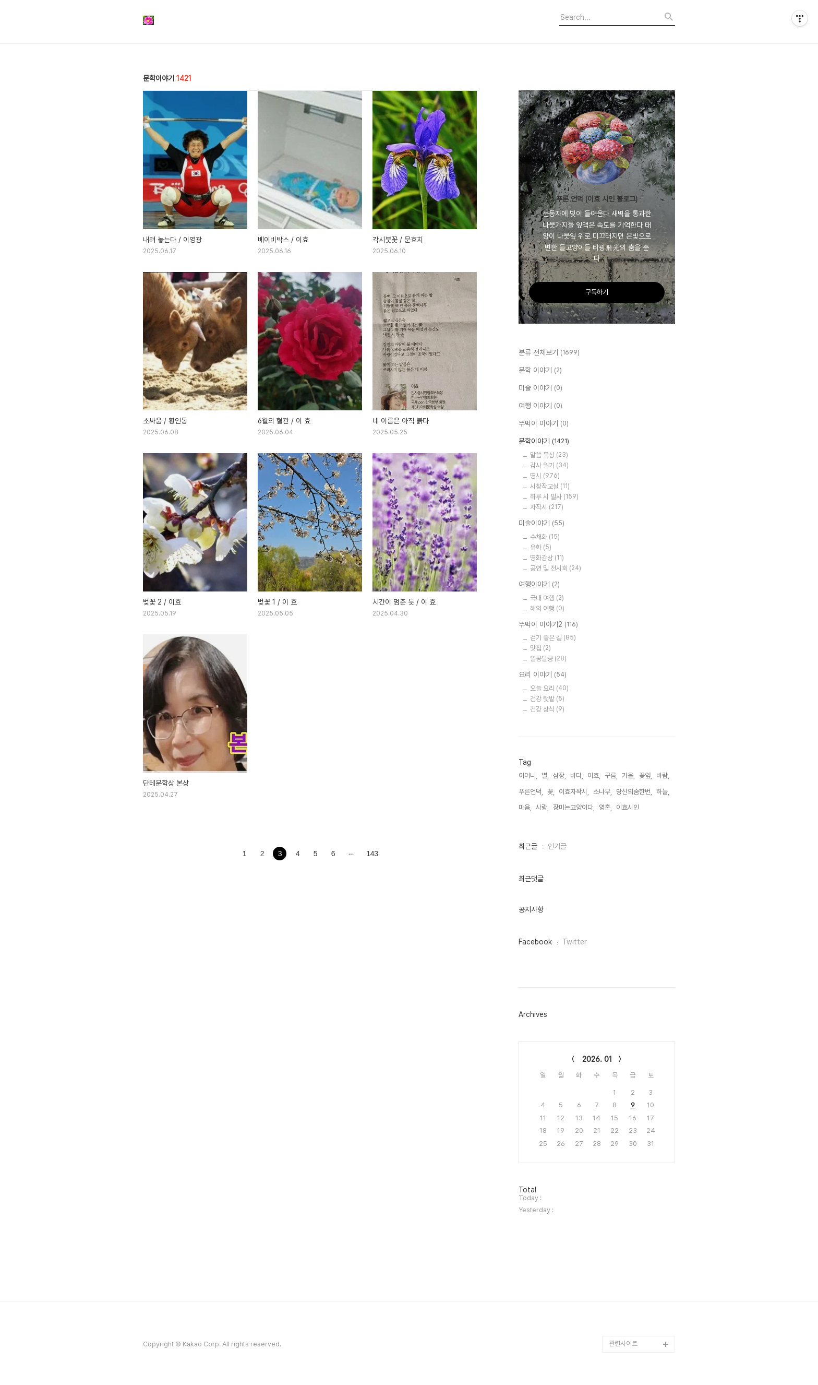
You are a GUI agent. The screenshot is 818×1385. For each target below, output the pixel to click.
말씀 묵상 (549, 455)
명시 (545, 476)
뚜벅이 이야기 (544, 424)
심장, (559, 775)
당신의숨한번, (634, 792)
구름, (611, 775)
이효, (593, 775)
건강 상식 (547, 709)
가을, (628, 775)
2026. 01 (597, 1059)
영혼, (605, 807)
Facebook (535, 942)
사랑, (542, 807)
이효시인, (628, 807)
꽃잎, (645, 775)
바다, (576, 775)
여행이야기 (539, 584)
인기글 (557, 846)
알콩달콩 (548, 658)
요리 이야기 (543, 675)
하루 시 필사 (554, 497)
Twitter (574, 942)
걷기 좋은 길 (553, 638)
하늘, (662, 792)
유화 (540, 547)
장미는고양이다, (574, 807)
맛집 (540, 648)
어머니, (528, 775)
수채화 (545, 537)
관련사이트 (623, 1343)
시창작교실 (550, 486)
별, (545, 775)
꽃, (551, 792)
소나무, (602, 792)
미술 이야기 (540, 388)
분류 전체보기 (549, 353)
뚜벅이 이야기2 (548, 625)
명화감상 (547, 558)
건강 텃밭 (547, 699)
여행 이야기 (540, 406)
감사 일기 (549, 465)
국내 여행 (547, 598)
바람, (662, 775)
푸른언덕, (531, 792)
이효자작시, (574, 792)
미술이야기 (541, 523)
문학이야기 (544, 441)
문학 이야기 (540, 370)
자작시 (546, 507)
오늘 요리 (549, 688)
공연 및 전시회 (555, 568)
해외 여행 (547, 608)
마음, (525, 807)
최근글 (528, 846)
